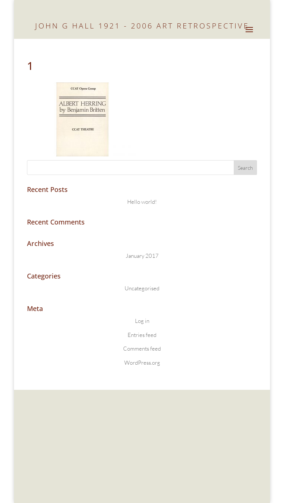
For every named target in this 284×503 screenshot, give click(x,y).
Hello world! (142, 201)
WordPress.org (142, 362)
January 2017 (142, 255)
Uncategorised (142, 288)
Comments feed (142, 348)
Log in (142, 320)
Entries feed (142, 334)
